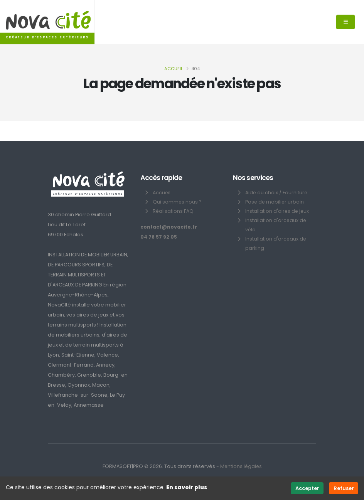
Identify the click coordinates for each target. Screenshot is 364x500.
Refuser (344, 488)
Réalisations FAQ (173, 211)
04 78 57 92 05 (158, 237)
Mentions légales (240, 466)
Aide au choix (261, 192)
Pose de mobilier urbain (275, 202)
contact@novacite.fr (168, 227)
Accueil (173, 69)
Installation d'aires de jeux (277, 211)
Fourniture (295, 192)
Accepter (307, 488)
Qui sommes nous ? (177, 202)
